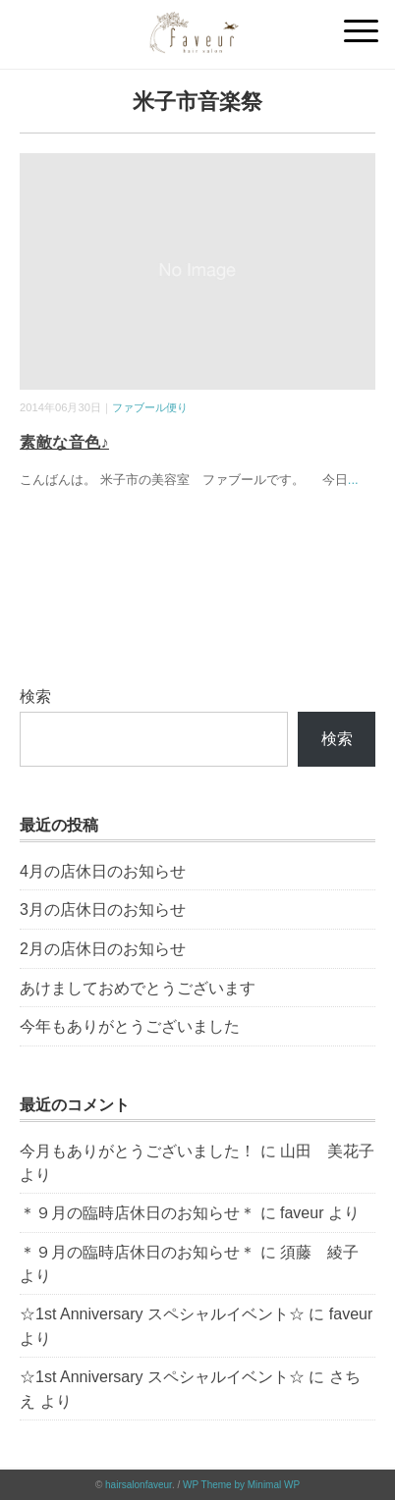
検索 (35, 696)
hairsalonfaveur (138, 1484)
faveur (301, 1213)
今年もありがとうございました (130, 1026)
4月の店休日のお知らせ (103, 871)
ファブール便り (150, 407)
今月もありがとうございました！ (137, 1151)
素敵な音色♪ (64, 442)
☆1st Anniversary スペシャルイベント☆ (162, 1314)
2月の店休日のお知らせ (103, 948)
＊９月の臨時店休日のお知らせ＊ (137, 1213)
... (353, 479)
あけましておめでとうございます (137, 988)
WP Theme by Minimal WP (241, 1484)
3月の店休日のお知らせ (103, 909)
